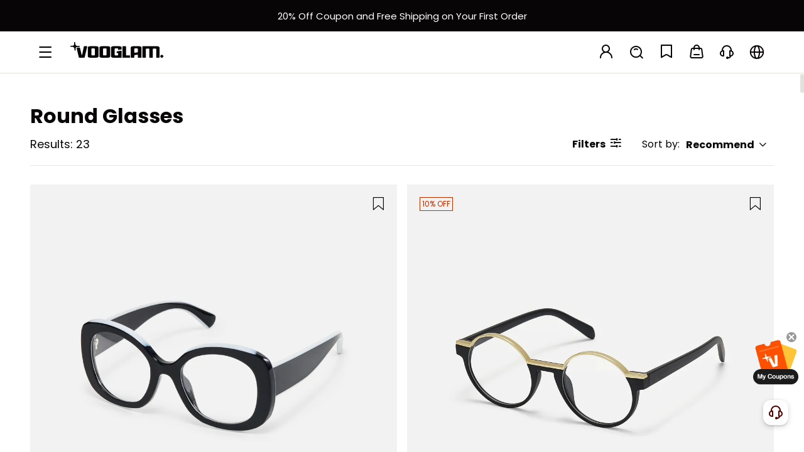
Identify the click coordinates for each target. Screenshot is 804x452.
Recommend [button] (727, 144)
